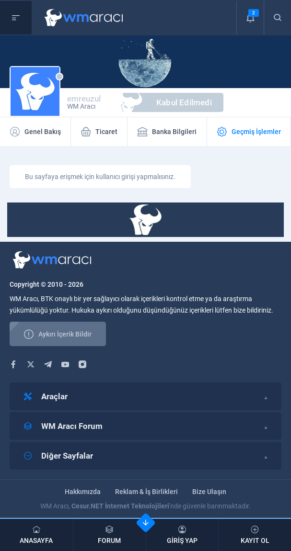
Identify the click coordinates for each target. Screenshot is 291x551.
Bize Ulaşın (209, 491)
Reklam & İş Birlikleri (146, 491)
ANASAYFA (36, 535)
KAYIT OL (255, 535)
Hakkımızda (83, 491)
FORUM (109, 535)
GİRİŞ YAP (182, 535)
